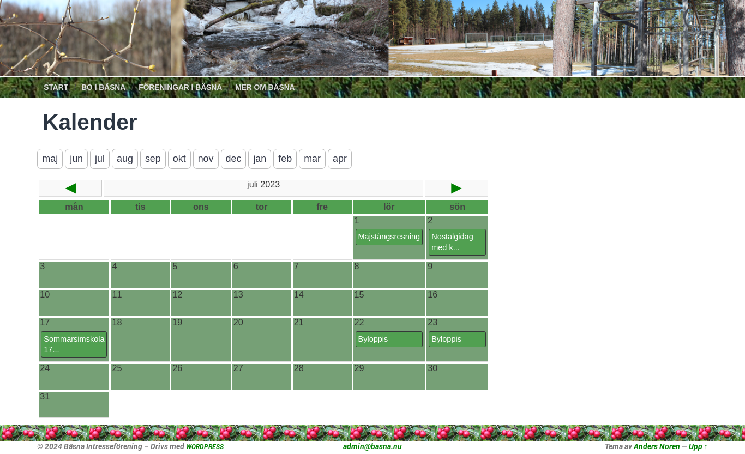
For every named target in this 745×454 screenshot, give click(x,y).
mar (313, 158)
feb (286, 158)
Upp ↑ (698, 446)
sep (153, 158)
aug (125, 158)
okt (179, 158)
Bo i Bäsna (103, 87)
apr (341, 158)
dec (234, 158)
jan (260, 158)
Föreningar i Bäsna (180, 87)
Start (56, 87)
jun (76, 158)
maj (50, 158)
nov (206, 158)
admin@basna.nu (372, 446)
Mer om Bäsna (265, 87)
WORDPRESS (205, 447)
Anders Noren (657, 446)
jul (100, 158)
